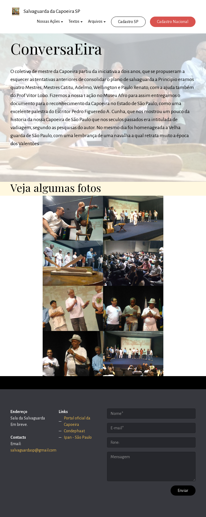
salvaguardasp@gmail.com (33, 450)
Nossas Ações (48, 21)
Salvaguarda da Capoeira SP (52, 11)
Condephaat (74, 431)
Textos (73, 21)
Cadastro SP (128, 22)
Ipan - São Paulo (78, 437)
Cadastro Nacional (172, 22)
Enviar (183, 490)
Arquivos (95, 21)
